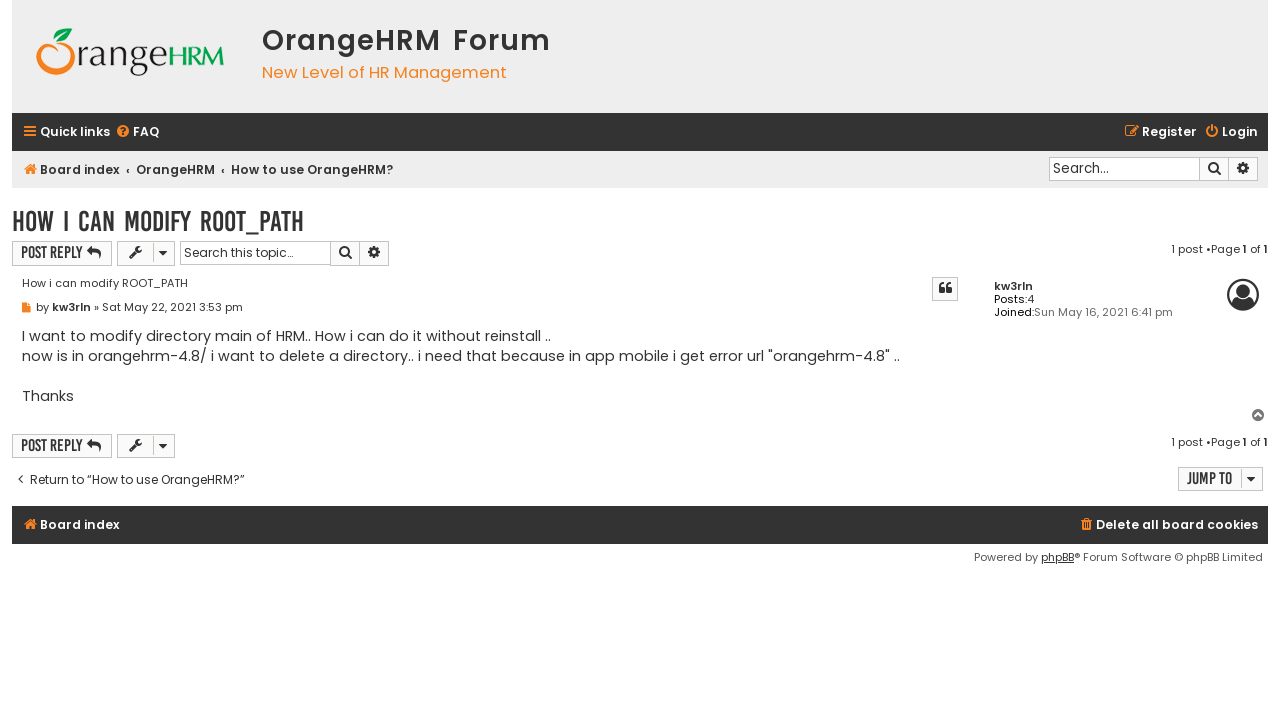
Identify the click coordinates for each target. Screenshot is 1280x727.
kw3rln (1013, 286)
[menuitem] (137, 132)
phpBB (1057, 557)
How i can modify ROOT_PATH (158, 221)
